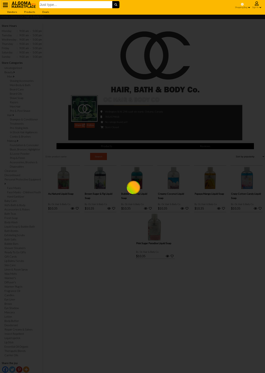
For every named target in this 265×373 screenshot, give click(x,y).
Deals (45, 12)
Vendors (12, 12)
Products (29, 12)
